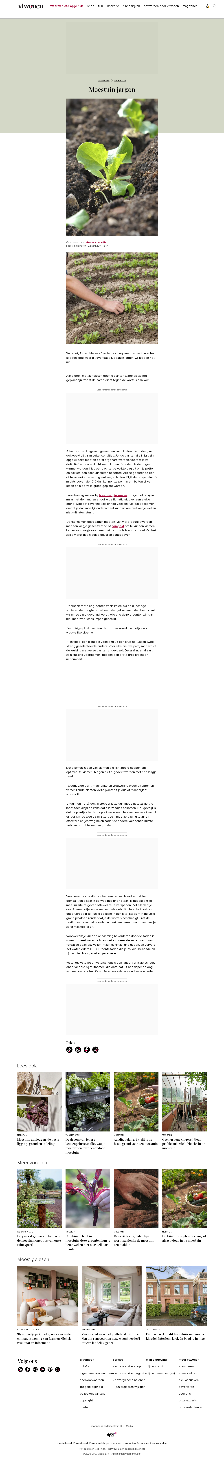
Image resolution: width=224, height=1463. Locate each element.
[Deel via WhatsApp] (78, 1050)
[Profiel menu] (207, 6)
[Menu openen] (9, 6)
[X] (57, 1369)
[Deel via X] (95, 1050)
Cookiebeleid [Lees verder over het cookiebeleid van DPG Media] (64, 1443)
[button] (99, 1443)
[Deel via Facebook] (87, 1050)
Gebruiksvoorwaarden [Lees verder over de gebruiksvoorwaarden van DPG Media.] (123, 1443)
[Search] (214, 6)
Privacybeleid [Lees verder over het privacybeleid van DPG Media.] (80, 1443)
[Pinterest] (50, 1369)
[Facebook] (27, 1369)
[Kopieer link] (69, 1050)
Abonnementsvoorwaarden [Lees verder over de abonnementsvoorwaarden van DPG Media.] (152, 1443)
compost (118, 526)
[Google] (20, 1369)
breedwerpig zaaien (113, 495)
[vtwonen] (31, 6)
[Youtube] (42, 1369)
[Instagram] (35, 1369)
